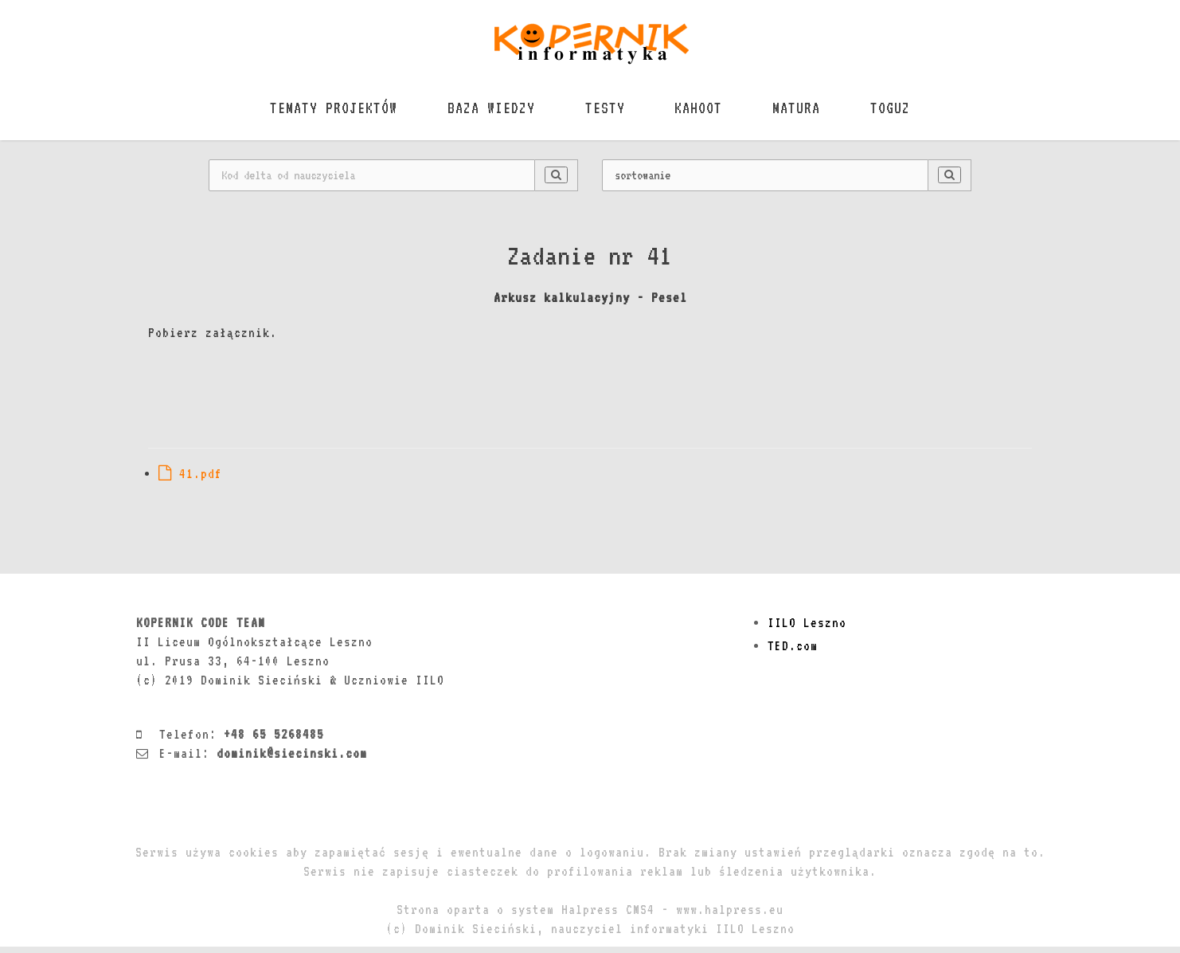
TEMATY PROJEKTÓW (319, 113)
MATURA (805, 113)
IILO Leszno (807, 629)
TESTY (602, 113)
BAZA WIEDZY (482, 113)
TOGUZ (904, 113)
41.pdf (190, 480)
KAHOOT (701, 113)
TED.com (793, 652)
